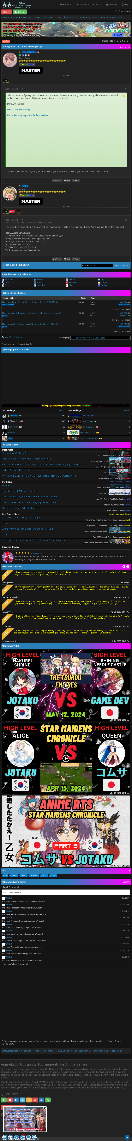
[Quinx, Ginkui (16, 454)
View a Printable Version (14, 337)
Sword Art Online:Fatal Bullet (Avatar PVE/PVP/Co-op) (28, 529)
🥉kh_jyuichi (12, 427)
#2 (126, 220)
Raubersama (37, 553)
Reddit (70, 279)
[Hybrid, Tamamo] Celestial (15, 470)
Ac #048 (6, 485)
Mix (69, 285)
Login (6, 12)
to (6, 875)
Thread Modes (124, 47)
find (53, 875)
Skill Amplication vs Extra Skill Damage (21, 508)
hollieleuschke (124, 315)
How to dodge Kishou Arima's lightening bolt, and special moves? (31, 313)
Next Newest (23, 265)
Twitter (38, 279)
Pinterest (71, 282)
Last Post (6, 41)
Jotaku (48, 222)
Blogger (103, 282)
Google (102, 285)
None (4, 523)
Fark (5, 285)
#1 (126, 89)
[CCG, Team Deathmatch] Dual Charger (21, 517)
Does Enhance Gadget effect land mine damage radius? (29, 497)
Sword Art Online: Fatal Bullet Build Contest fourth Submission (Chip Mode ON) (41, 464)
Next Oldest (10, 265)
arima (14, 875)
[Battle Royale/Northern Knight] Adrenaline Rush (26, 459)
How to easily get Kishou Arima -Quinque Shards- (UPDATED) (30, 302)
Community (26, 17)
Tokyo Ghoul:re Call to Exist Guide (106, 17)
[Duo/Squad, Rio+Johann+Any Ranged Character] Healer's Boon (33, 540)
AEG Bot (8, 898)
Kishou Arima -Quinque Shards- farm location (27, 115)
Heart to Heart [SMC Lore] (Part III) (19, 491)
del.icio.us (8, 282)
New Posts (83, 4)
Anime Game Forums (44, 17)
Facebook (7, 279)
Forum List (66, 4)
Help (125, 4)
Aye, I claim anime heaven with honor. (26, 1129)
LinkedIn (39, 285)
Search (97, 4)
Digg (101, 279)
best (45, 875)
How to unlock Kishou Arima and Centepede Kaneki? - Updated (30, 324)
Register (20, 12)
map (24, 875)
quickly (34, 875)
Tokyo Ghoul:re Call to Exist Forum (72, 17)
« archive (126, 882)
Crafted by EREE (20, 1139)
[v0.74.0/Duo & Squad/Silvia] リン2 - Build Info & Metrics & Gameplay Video (39, 476)
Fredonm (11, 432)
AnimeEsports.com (9, 17)
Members (111, 4)
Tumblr (38, 282)
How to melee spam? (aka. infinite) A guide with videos (29, 502)
